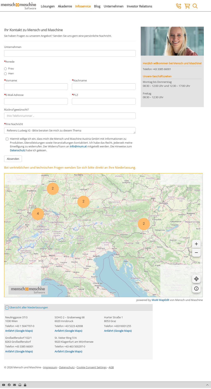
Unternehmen (113, 6)
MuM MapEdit (160, 300)
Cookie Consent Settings (92, 367)
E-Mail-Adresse (14, 95)
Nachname (80, 80)
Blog (97, 6)
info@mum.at (78, 146)
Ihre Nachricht (14, 124)
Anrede (10, 61)
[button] (25, 385)
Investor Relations (139, 6)
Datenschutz (17, 150)
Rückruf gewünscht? (16, 109)
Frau (11, 68)
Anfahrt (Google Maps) (19, 331)
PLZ (75, 95)
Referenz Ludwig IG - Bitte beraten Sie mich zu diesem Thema (70, 130)
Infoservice (83, 6)
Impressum (50, 367)
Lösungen (48, 6)
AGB (111, 367)
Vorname (11, 80)
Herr (11, 73)
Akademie (65, 6)
